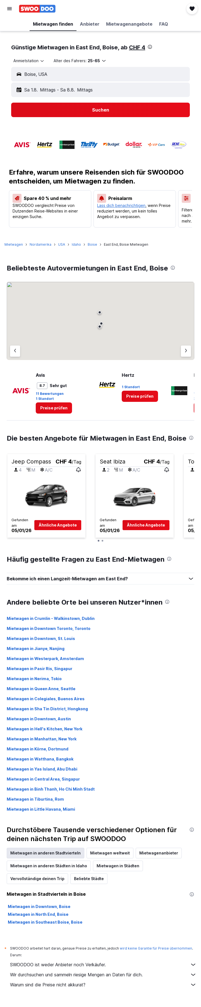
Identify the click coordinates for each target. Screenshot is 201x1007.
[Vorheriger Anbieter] (15, 351)
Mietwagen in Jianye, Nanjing (35, 648)
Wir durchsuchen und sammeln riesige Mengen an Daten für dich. (103, 974)
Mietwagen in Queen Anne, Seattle (41, 688)
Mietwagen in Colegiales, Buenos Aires (46, 698)
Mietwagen (13, 244)
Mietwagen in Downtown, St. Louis (41, 638)
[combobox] (29, 61)
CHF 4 (137, 47)
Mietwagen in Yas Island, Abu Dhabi (42, 769)
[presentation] (149, 46)
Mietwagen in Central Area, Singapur (43, 779)
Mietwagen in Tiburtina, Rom (35, 799)
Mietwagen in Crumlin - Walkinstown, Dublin (51, 618)
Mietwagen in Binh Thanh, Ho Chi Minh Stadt (51, 789)
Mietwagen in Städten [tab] (118, 865)
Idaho (76, 244)
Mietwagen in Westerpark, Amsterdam (45, 658)
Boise (92, 244)
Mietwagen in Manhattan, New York (41, 738)
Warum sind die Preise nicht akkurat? (103, 984)
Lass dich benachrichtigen (121, 205)
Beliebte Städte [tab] (89, 878)
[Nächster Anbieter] (186, 351)
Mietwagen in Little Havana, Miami (41, 809)
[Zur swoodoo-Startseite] (37, 9)
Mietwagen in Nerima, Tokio (34, 678)
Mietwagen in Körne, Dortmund (37, 749)
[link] (54, 408)
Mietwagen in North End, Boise (38, 914)
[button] (9, 9)
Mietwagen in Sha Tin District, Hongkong (47, 708)
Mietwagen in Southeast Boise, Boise (45, 922)
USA (61, 244)
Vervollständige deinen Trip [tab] (37, 878)
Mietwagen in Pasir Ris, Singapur (39, 668)
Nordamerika (40, 244)
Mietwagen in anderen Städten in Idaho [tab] (48, 865)
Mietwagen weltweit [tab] (110, 853)
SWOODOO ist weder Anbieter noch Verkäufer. (103, 964)
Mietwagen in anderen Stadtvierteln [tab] (45, 853)
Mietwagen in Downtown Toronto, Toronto (48, 628)
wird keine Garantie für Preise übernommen (156, 948)
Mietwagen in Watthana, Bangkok (40, 759)
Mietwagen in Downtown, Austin (39, 718)
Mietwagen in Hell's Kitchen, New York (44, 728)
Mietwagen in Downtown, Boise (39, 906)
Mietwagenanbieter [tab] (158, 853)
